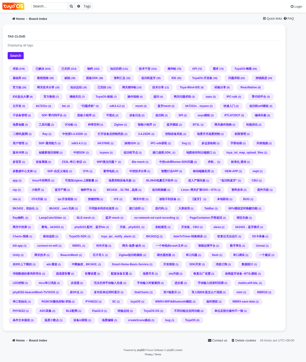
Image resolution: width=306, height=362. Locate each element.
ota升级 (174, 273)
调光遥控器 (164, 255)
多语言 (17, 162)
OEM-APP (231, 171)
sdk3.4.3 (77, 143)
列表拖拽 (262, 143)
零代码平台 (259, 96)
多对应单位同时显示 (107, 292)
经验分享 (220, 87)
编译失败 (260, 115)
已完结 (102, 87)
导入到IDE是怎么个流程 (206, 292)
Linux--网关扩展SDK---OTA (199, 190)
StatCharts (141, 292)
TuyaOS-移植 (104, 96)
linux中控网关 (41, 180)
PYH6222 (92, 301)
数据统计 (247, 264)
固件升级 (263, 190)
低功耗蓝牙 (148, 78)
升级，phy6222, (130, 227)
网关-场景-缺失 (131, 245)
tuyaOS (136, 301)
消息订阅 (221, 264)
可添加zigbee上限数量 (79, 180)
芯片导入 (98, 255)
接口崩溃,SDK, (162, 152)
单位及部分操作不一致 (228, 311)
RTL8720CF (232, 115)
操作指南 (133, 96)
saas (209, 96)
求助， (212, 162)
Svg (184, 143)
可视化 (110, 115)
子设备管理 (20, 115)
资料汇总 (119, 78)
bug (167, 320)
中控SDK (79, 152)
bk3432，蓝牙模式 (247, 227)
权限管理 (240, 134)
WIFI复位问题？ (107, 162)
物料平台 (86, 190)
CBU (255, 180)
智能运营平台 (206, 245)
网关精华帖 (129, 87)
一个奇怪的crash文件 (170, 245)
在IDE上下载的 (22, 264)
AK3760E (103, 143)
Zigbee (118, 124)
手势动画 (236, 143)
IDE (173, 78)
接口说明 (135, 208)
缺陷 (67, 78)
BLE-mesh (84, 217)
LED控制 (18, 283)
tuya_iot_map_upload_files (245, 152)
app (15, 180)
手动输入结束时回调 (211, 283)
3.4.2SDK (144, 134)
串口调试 (239, 255)
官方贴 (17, 87)
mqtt (256, 171)
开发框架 (169, 264)
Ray (45, 134)
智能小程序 (145, 124)
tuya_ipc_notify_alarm (116, 236)
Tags (87, 6)
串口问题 (191, 255)
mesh (139, 106)
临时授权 (212, 301)
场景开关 (148, 273)
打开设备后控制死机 (111, 134)
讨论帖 (69, 124)
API (194, 68)
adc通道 (51, 264)
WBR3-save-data (243, 301)
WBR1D (262, 292)
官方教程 (49, 96)
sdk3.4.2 (115, 106)
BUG (246, 199)
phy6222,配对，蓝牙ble (90, 227)
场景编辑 (107, 320)
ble (64, 106)
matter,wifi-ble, (248, 283)
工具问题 (44, 124)
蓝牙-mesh (112, 217)
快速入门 (229, 106)
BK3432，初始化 (24, 208)
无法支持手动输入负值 (108, 283)
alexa (217, 227)
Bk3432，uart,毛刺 (61, 208)
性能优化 (252, 124)
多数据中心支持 (23, 171)
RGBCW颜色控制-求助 (56, 301)
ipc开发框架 (65, 199)
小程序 (36, 190)
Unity (16, 255)
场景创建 (18, 124)
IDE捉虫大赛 (21, 96)
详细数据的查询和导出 (27, 273)
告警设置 (90, 273)
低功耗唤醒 (159, 190)
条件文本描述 (21, 320)
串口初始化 (20, 301)
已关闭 (65, 68)
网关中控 (139, 199)
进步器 (179, 283)
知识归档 (116, 68)
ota (15, 199)
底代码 (159, 208)
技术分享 (158, 87)
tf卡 (116, 199)
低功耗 (159, 115)
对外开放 (102, 245)
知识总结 (76, 87)
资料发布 (237, 190)
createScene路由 (139, 320)
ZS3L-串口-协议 (72, 162)
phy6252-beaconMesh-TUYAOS (34, 292)
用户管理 (18, 143)
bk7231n (41, 106)
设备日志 (135, 115)
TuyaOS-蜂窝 (243, 68)
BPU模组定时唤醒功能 (243, 208)
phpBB (140, 350)
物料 (90, 68)
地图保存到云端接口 (199, 152)
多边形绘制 (209, 143)
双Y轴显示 (170, 292)
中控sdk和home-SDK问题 (176, 162)
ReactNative (248, 87)
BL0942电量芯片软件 (160, 180)
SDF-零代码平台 (52, 115)
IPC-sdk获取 (159, 143)
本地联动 (223, 199)
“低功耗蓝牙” (228, 180)
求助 (15, 68)
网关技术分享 (45, 87)
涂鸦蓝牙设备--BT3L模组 (241, 273)
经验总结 (123, 311)
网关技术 (40, 255)
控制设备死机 (173, 134)
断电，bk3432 (51, 227)
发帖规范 (161, 227)
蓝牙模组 (172, 124)
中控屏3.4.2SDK (72, 134)
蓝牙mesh (164, 106)
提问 (156, 96)
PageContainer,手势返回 (206, 217)
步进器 (75, 283)
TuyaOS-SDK (78, 236)
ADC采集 (45, 311)
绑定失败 (242, 217)
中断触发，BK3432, (84, 264)
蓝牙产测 (60, 190)
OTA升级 (37, 199)
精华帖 (172, 68)
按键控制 (93, 199)
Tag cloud (16, 36)
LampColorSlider (50, 217)
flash (215, 255)
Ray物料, (18, 217)
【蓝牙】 (196, 199)
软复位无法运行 (227, 236)
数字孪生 (235, 245)
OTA (86, 171)
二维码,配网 (20, 134)
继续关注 (75, 96)
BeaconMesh (69, 255)
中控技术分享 (138, 171)
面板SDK (92, 78)
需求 (216, 68)
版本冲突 (18, 152)
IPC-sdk (232, 96)
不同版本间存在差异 (102, 208)
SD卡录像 (258, 236)
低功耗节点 (131, 152)
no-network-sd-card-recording (154, 217)
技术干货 (144, 68)
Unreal (260, 245)
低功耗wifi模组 (258, 106)
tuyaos (104, 152)
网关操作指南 (223, 124)
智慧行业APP (169, 171)
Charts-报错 (20, 236)
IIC (114, 301)
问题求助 (234, 78)
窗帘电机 (109, 171)
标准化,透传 (238, 162)
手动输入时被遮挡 (148, 283)
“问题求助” (88, 106)
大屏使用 (184, 208)
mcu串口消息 (47, 283)
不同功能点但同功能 (187, 311)
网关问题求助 (182, 96)
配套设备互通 (119, 273)
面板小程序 (84, 115)
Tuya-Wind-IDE (190, 87)
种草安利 (93, 124)
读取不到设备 (167, 199)
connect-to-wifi (47, 245)
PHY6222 (19, 311)
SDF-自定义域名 (57, 171)
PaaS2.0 (97, 311)
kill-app (18, 245)
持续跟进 (261, 78)
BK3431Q (152, 236)
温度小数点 (51, 320)
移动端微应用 (201, 171)
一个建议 (265, 255)
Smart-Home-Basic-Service (130, 264)
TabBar (209, 208)
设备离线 (41, 162)
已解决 (40, 68)
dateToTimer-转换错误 (188, 236)
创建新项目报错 (49, 152)
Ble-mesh (138, 162)
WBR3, (77, 245)
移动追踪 (49, 236)
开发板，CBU (190, 227)
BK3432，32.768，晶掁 (122, 190)
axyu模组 (204, 115)
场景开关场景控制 (208, 134)
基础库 (17, 78)
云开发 (17, 106)
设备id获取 (80, 320)
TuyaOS (190, 320)
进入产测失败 (196, 180)
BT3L (196, 124)
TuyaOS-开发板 (202, 78)
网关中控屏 (20, 227)
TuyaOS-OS (151, 311)
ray (15, 190)
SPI (181, 115)
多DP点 (75, 292)
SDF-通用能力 (48, 143)
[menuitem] (296, 6)
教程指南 (43, 78)
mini (240, 292)
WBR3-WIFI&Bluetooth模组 (173, 301)
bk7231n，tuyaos (197, 106)
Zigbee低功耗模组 (130, 255)
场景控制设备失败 (120, 180)
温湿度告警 (63, 273)
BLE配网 (71, 311)
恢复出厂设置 (202, 273)
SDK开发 (195, 264)
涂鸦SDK (130, 143)
